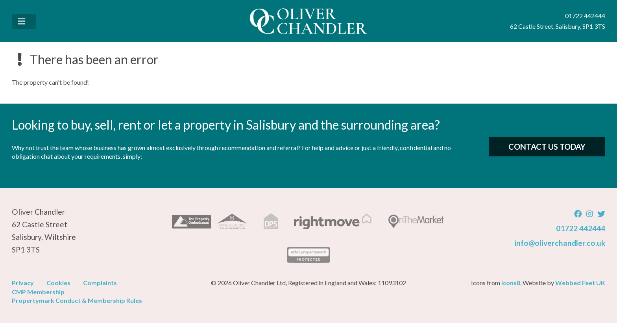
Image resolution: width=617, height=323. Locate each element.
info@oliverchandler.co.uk (559, 242)
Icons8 (510, 282)
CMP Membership (38, 291)
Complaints (100, 282)
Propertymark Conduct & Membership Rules (77, 300)
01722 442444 (580, 228)
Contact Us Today (547, 146)
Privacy (23, 282)
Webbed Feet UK (580, 282)
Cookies (58, 282)
